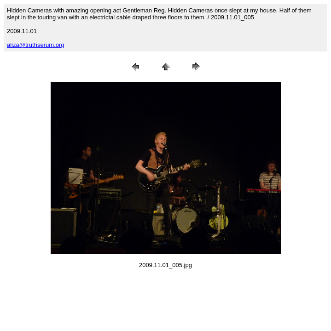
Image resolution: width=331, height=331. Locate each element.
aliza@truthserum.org (35, 44)
